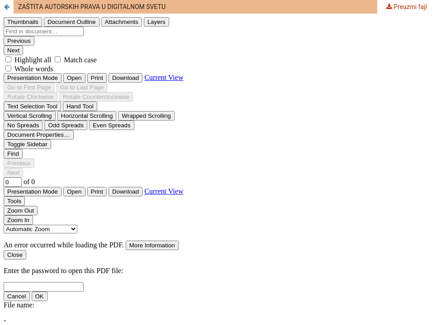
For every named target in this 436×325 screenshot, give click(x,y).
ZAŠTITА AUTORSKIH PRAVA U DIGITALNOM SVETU (92, 6)
